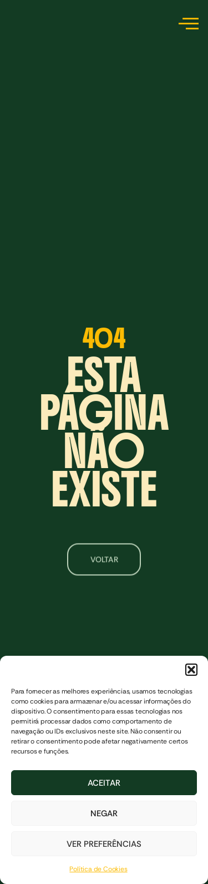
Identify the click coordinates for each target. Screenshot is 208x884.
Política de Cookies (98, 869)
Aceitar (104, 782)
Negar (104, 813)
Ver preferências (104, 844)
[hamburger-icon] (186, 25)
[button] (191, 669)
